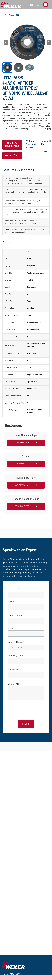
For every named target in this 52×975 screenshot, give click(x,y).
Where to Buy (12, 155)
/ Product (11, 15)
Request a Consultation (12, 145)
